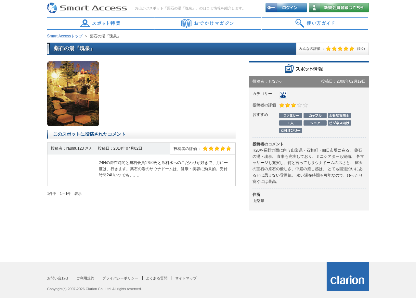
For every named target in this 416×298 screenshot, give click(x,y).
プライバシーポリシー (120, 278)
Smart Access (87, 8)
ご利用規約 (85, 278)
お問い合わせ (58, 278)
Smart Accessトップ (65, 36)
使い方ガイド (315, 23)
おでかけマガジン (208, 23)
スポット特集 (100, 23)
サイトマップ (186, 278)
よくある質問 (156, 278)
